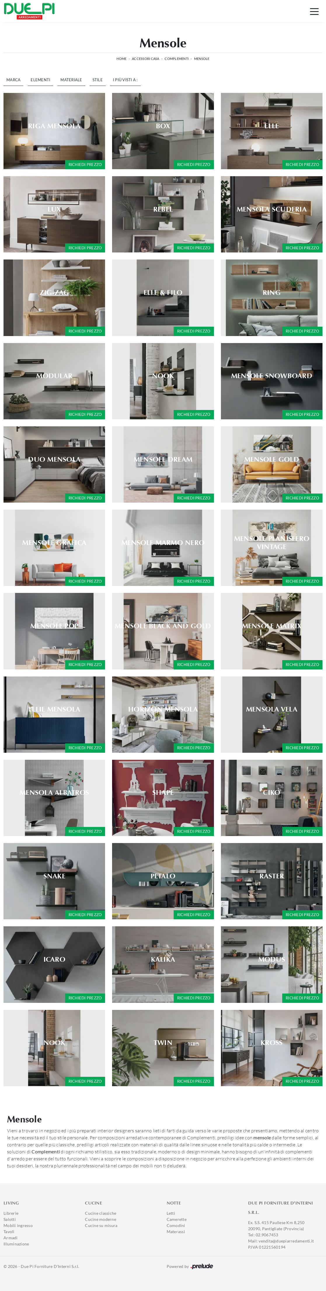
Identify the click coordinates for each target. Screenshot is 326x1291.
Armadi (11, 1237)
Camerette (176, 1219)
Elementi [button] (40, 79)
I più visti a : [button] (125, 79)
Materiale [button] (71, 79)
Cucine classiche (100, 1213)
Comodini (176, 1225)
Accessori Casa (145, 58)
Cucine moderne (100, 1219)
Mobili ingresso (18, 1225)
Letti (171, 1213)
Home (121, 58)
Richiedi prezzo (85, 164)
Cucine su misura (101, 1225)
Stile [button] (98, 79)
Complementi (177, 58)
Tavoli (9, 1231)
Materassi (176, 1231)
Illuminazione (16, 1243)
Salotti (10, 1219)
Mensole (202, 58)
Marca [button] (13, 79)
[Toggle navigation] (314, 11)
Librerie (11, 1213)
